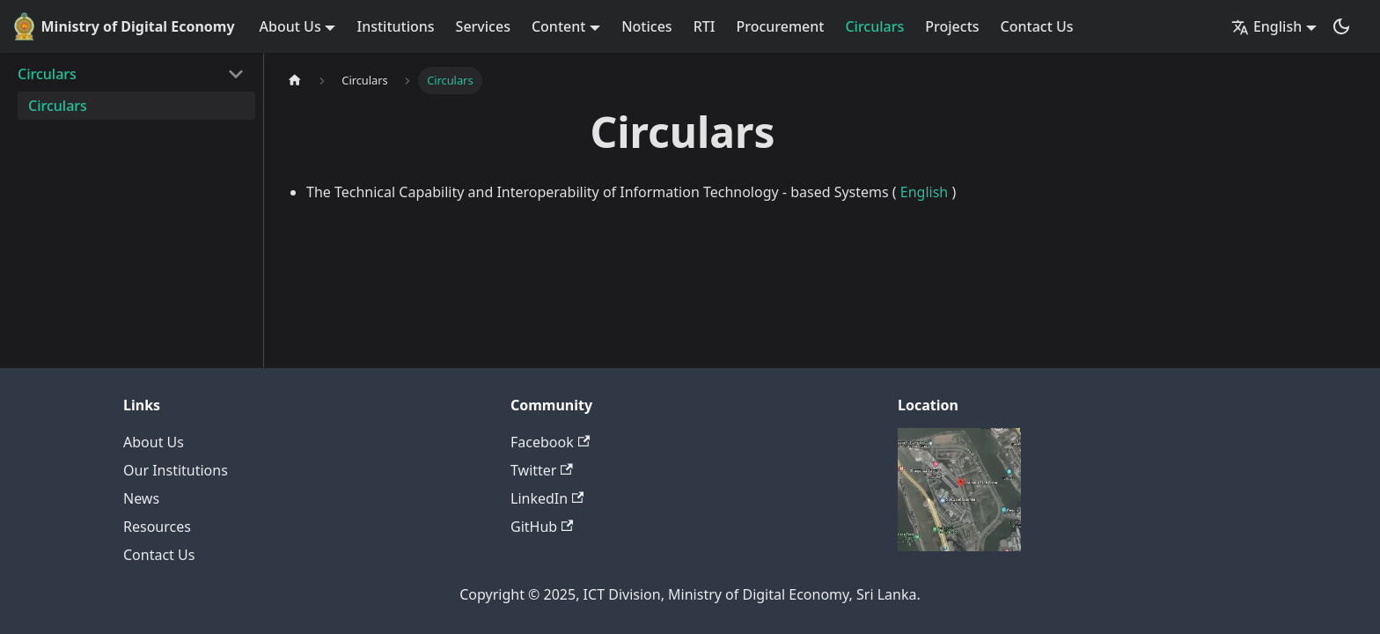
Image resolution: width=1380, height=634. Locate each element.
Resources (157, 526)
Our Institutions (175, 470)
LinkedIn (547, 498)
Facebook (550, 442)
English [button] (1266, 26)
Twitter (541, 470)
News (141, 498)
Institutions (395, 26)
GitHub (541, 526)
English (924, 192)
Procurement (780, 26)
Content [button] (558, 26)
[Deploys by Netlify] (959, 546)
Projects (952, 26)
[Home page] (295, 80)
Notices (646, 26)
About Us (153, 442)
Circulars (874, 26)
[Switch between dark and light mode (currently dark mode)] (1341, 26)
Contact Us (1037, 26)
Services (483, 26)
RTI (705, 26)
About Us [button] (290, 26)
